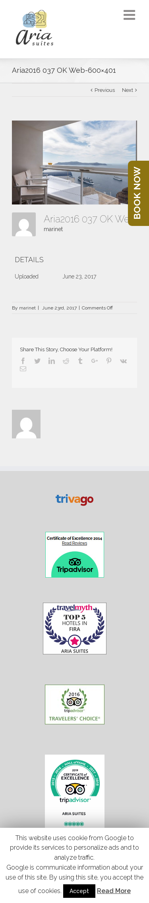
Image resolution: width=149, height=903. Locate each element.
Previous (105, 90)
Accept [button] (79, 891)
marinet (53, 229)
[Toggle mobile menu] (130, 14)
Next (127, 90)
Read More (114, 891)
